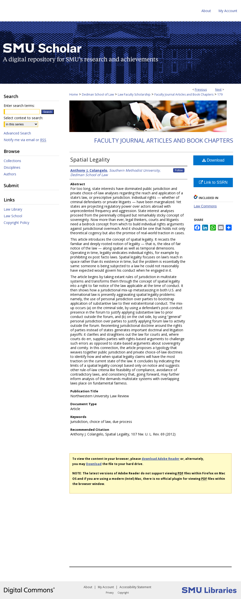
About (88, 587)
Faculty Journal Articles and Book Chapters (183, 94)
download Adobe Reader (161, 459)
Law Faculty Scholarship (134, 94)
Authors (10, 174)
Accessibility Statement (135, 587)
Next (218, 89)
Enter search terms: (19, 105)
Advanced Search (17, 133)
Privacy (110, 592)
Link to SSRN (213, 182)
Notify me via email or (25, 139)
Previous (201, 89)
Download (213, 160)
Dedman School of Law (98, 94)
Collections (12, 160)
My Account (106, 587)
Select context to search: (23, 118)
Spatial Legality (90, 159)
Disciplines (12, 167)
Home (73, 94)
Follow (179, 170)
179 (220, 94)
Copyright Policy (16, 222)
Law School (13, 216)
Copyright (123, 592)
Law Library (13, 209)
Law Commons (205, 206)
